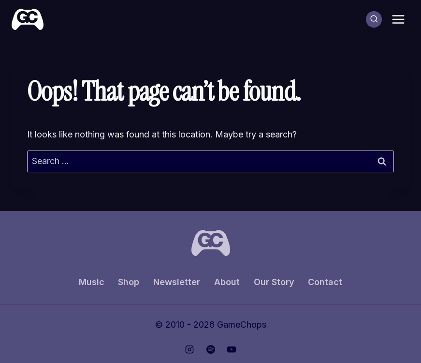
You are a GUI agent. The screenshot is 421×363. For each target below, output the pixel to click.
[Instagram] (189, 349)
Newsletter (176, 282)
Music (91, 282)
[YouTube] (231, 349)
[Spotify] (210, 349)
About (227, 282)
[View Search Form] (374, 19)
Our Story (274, 282)
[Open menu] (398, 19)
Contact (325, 282)
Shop (128, 282)
